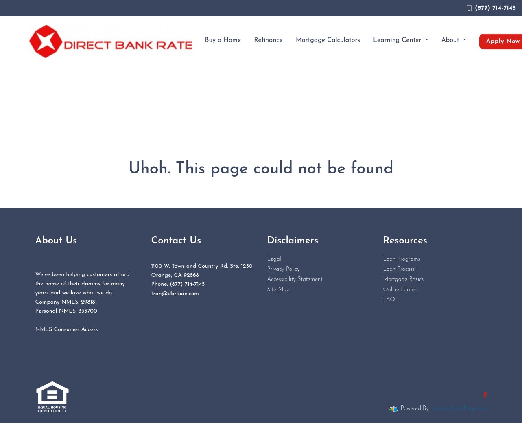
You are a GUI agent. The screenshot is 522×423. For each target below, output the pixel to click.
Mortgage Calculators (328, 40)
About (451, 40)
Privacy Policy (283, 269)
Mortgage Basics (403, 279)
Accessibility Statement (295, 279)
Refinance (268, 40)
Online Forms (399, 290)
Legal (274, 259)
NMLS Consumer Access (66, 330)
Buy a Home (223, 40)
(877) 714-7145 (491, 8)
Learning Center (398, 40)
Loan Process (399, 269)
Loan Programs (401, 259)
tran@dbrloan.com (175, 294)
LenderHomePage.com (459, 408)
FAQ (389, 300)
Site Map (278, 290)
